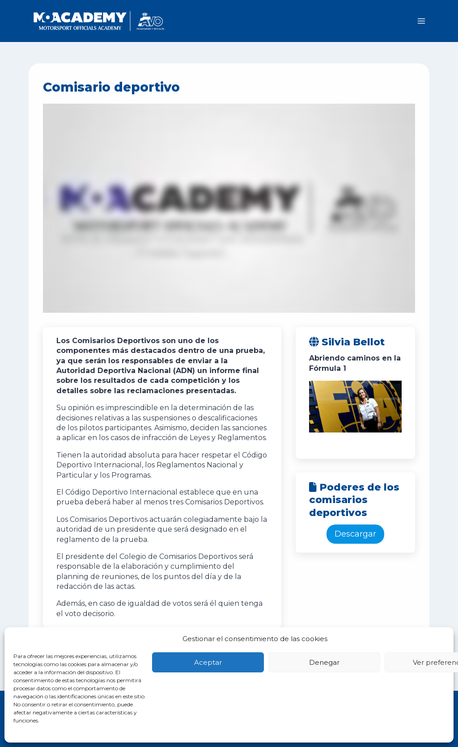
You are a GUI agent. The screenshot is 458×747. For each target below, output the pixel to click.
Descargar (355, 534)
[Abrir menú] (421, 21)
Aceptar (208, 662)
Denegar (324, 662)
